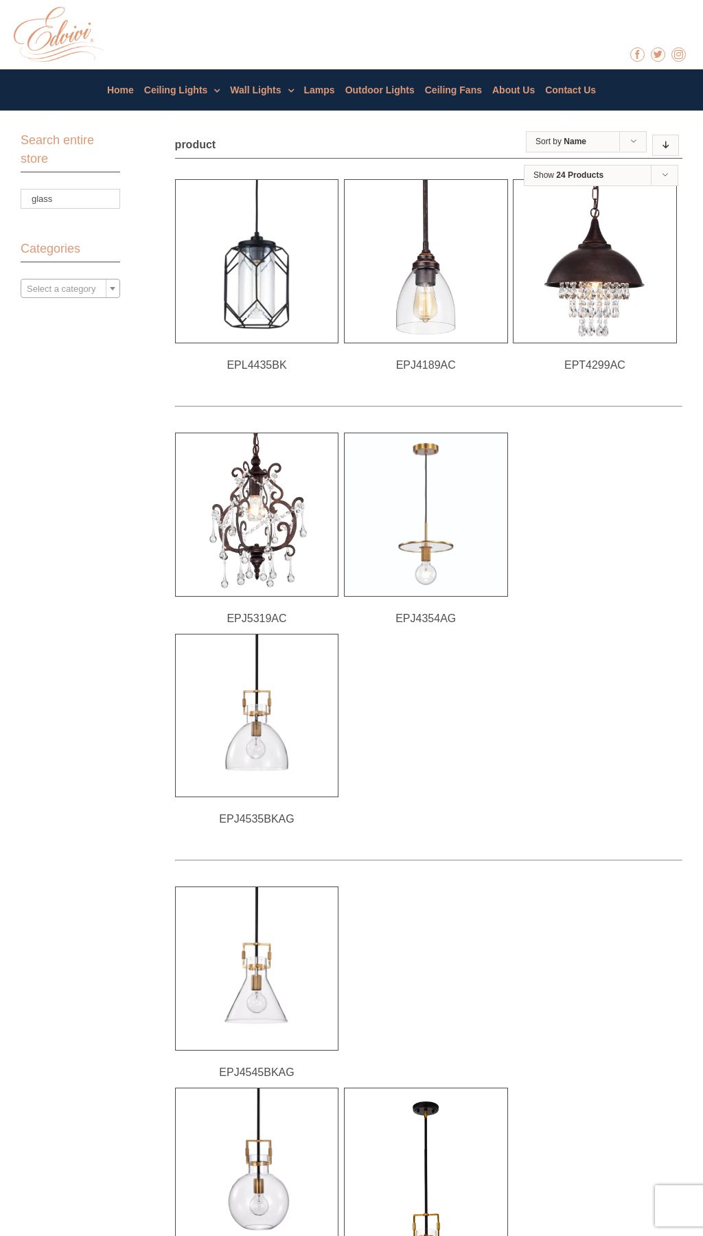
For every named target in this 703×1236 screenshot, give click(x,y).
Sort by (560, 141)
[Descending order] (665, 145)
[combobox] (70, 288)
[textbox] (70, 289)
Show (568, 175)
